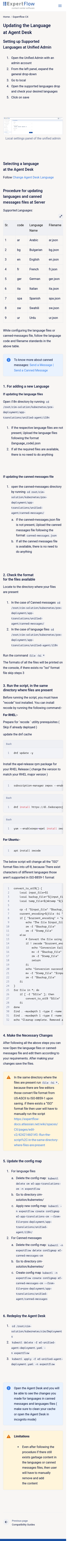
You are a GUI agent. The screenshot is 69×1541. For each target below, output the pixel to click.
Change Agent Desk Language (33, 177)
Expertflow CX (20, 16)
